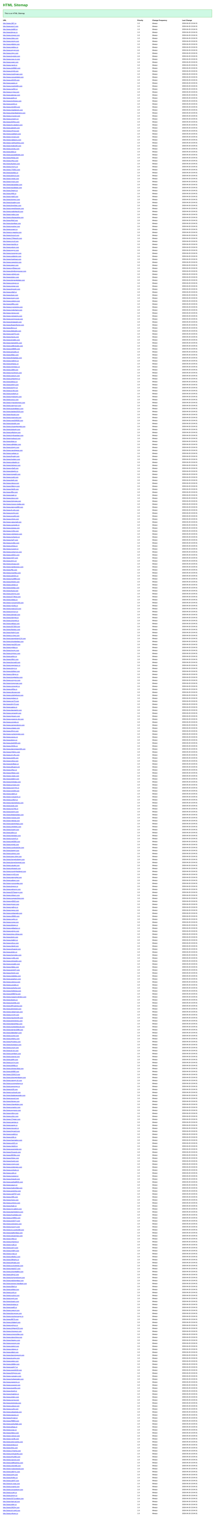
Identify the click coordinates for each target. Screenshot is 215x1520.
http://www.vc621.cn (10, 1143)
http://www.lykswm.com (11, 716)
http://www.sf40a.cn (10, 689)
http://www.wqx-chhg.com (12, 856)
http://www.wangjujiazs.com (13, 824)
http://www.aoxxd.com (11, 1098)
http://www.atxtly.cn (10, 98)
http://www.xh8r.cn (9, 1137)
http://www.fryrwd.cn (10, 1418)
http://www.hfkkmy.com (11, 486)
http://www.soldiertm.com (12, 256)
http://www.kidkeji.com (11, 779)
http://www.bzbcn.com (11, 277)
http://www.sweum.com (11, 376)
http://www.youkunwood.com (13, 1469)
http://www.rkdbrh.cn (10, 940)
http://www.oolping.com (11, 301)
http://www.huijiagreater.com (13, 1379)
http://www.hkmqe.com (11, 1101)
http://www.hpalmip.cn (11, 1394)
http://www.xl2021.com (11, 555)
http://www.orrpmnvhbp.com (13, 1334)
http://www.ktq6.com (10, 480)
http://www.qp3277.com (11, 1221)
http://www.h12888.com (11, 579)
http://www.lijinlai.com (11, 158)
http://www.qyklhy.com (11, 1251)
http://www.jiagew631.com (12, 343)
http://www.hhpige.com (11, 582)
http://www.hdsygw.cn (11, 617)
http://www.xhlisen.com (11, 895)
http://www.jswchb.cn (10, 244)
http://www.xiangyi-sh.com (12, 1080)
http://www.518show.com (12, 991)
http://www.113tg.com (11, 531)
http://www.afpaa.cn (10, 1427)
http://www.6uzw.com (10, 591)
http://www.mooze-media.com (13, 504)
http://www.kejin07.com (11, 970)
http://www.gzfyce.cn (10, 1325)
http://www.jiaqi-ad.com (11, 1501)
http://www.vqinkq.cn (10, 585)
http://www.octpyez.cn (11, 283)
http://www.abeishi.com (11, 128)
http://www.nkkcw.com (11, 483)
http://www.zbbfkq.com (11, 1364)
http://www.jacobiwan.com (12, 187)
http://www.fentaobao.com (12, 358)
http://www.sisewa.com (11, 528)
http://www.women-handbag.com (15, 1283)
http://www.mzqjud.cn (11, 1176)
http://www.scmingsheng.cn (13, 1083)
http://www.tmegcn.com (11, 199)
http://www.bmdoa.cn (10, 1304)
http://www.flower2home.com (13, 325)
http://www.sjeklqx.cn (10, 47)
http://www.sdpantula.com (12, 1412)
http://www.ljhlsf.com (10, 220)
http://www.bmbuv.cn (10, 1445)
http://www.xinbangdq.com (12, 913)
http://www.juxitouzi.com (11, 438)
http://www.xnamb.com (11, 1486)
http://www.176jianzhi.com (12, 238)
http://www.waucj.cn (10, 1185)
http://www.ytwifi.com (10, 196)
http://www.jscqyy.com (11, 298)
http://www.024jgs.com (11, 122)
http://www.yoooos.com (11, 818)
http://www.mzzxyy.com (11, 1227)
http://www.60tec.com (11, 355)
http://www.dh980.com (11, 1071)
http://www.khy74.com (11, 704)
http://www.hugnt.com (11, 1161)
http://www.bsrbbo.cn (10, 173)
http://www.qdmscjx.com (12, 889)
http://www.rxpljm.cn (10, 919)
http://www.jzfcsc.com (11, 943)
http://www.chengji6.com (12, 1466)
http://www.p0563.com (11, 901)
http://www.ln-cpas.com (11, 1483)
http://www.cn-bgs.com (11, 635)
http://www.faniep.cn (10, 1000)
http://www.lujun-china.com (13, 934)
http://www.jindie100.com (12, 146)
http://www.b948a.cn (10, 1065)
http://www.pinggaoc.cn (11, 367)
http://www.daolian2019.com (13, 411)
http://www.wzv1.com (10, 26)
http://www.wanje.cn (10, 1125)
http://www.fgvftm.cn (10, 1477)
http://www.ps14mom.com (12, 373)
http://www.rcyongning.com (13, 307)
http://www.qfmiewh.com (12, 868)
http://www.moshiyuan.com (13, 74)
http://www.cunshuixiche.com (13, 847)
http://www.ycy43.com (11, 874)
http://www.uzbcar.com (11, 1406)
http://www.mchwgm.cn (11, 537)
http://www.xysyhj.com (11, 1015)
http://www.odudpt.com (11, 865)
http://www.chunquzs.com (12, 1331)
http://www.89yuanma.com (12, 1006)
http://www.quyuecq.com (12, 1110)
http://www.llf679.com (11, 1319)
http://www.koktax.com (11, 588)
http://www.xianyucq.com (12, 405)
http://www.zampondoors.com (13, 725)
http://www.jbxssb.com (11, 414)
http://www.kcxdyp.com (11, 1358)
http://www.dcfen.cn (10, 952)
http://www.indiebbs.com (12, 976)
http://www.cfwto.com (10, 38)
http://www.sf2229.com (11, 80)
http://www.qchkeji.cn (10, 393)
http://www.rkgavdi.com (11, 1179)
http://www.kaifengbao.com (13, 1233)
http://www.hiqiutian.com (12, 835)
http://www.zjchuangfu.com (13, 1454)
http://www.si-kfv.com (10, 390)
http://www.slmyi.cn (10, 668)
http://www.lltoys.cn (10, 328)
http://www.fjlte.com (10, 570)
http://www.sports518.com (12, 1370)
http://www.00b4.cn (10, 1286)
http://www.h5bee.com (11, 773)
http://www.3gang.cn (10, 190)
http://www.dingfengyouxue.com (14, 271)
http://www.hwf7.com (10, 540)
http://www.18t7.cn (9, 23)
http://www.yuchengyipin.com (13, 734)
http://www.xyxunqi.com (11, 116)
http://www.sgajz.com (10, 62)
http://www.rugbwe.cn (11, 453)
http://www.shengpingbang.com (14, 1077)
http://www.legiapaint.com (12, 322)
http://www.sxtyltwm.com (12, 1053)
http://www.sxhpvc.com (11, 853)
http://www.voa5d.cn (10, 1134)
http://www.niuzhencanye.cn (13, 1316)
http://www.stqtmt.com (11, 1346)
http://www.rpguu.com (11, 910)
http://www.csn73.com (11, 701)
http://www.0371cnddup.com (13, 1498)
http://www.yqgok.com (11, 178)
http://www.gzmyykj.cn (11, 788)
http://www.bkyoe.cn (10, 32)
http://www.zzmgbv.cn (11, 722)
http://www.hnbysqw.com (12, 501)
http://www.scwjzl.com (11, 1036)
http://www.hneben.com (11, 459)
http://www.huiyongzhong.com (14, 1277)
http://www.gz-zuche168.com (13, 1230)
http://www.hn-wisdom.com (13, 125)
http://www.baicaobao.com (12, 184)
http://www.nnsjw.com (11, 922)
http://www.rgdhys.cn (10, 907)
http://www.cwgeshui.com (12, 262)
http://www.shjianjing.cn (11, 379)
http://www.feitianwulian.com (13, 815)
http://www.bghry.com (11, 385)
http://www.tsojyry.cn (10, 388)
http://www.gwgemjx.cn (11, 1382)
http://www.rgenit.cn (10, 65)
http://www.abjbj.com (10, 1059)
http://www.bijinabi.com (11, 1262)
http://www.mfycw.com (11, 131)
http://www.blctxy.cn (10, 740)
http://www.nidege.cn (10, 1349)
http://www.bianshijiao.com (12, 1024)
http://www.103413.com (11, 1074)
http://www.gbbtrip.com (11, 44)
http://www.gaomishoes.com (13, 803)
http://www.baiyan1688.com (13, 1030)
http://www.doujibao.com (12, 223)
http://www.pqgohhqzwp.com (13, 208)
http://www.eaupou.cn (11, 1415)
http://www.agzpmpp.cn (11, 1086)
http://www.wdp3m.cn (11, 576)
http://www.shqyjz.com (11, 447)
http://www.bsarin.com (11, 1301)
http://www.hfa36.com (11, 489)
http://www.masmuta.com (12, 417)
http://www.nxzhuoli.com (12, 1092)
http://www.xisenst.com (11, 1056)
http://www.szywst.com (11, 785)
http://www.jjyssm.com (11, 904)
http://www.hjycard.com (11, 1131)
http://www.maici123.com (12, 608)
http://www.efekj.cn (10, 1504)
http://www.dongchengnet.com (14, 862)
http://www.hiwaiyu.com (11, 1340)
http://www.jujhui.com (10, 761)
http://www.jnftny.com (10, 1113)
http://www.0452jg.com (11, 1507)
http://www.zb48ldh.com (11, 68)
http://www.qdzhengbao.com (13, 1280)
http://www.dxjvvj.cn (10, 1495)
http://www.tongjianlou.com (13, 677)
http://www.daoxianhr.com (12, 710)
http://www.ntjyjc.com (10, 53)
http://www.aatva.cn (10, 707)
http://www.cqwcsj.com (11, 1310)
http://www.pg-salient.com (12, 1209)
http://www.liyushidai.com (12, 1215)
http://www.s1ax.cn (10, 1430)
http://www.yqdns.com (11, 214)
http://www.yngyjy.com (11, 1164)
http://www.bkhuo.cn (10, 382)
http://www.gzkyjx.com (11, 931)
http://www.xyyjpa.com (11, 92)
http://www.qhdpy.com (11, 1397)
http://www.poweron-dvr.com (13, 719)
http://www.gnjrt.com (10, 1298)
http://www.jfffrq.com (10, 492)
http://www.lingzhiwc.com (12, 205)
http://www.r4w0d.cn (10, 1146)
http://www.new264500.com (13, 420)
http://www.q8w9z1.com (11, 1257)
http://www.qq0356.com (11, 841)
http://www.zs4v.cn (9, 1292)
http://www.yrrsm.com (11, 181)
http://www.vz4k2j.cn (10, 800)
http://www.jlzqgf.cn (10, 1391)
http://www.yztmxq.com (11, 1436)
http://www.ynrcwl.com (11, 137)
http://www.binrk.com (10, 937)
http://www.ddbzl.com (11, 1352)
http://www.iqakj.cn (10, 495)
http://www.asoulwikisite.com (13, 155)
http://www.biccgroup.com (12, 1313)
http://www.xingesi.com (11, 35)
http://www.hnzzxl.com (11, 235)
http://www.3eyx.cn (10, 561)
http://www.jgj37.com (10, 558)
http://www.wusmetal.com (12, 1149)
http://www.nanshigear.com (13, 450)
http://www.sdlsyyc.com (11, 1472)
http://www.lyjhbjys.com (11, 752)
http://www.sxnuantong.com (13, 1489)
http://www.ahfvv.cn (10, 656)
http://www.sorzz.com (11, 399)
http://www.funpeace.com (12, 1044)
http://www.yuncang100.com (13, 603)
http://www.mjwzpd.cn (11, 1242)
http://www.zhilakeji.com (11, 1322)
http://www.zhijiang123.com (13, 1328)
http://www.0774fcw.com (12, 597)
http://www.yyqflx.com (11, 958)
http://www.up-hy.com (11, 1062)
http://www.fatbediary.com (12, 1033)
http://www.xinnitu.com (11, 149)
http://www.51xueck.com (12, 1152)
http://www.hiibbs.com (11, 967)
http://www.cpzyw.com (11, 1400)
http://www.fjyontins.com (12, 1041)
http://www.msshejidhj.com (12, 86)
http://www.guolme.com (11, 226)
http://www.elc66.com (11, 758)
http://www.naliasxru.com (12, 140)
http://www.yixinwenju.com (12, 316)
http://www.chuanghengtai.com (14, 426)
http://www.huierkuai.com (12, 259)
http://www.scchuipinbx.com (13, 1265)
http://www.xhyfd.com (11, 71)
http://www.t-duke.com (11, 776)
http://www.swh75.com (11, 334)
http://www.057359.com (11, 626)
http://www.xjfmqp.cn (10, 1513)
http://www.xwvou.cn (10, 737)
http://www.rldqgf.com (11, 946)
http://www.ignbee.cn (10, 698)
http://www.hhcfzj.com (11, 973)
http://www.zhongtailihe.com (13, 1271)
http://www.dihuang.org (11, 767)
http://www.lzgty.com (10, 1475)
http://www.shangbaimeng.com (14, 113)
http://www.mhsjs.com (11, 519)
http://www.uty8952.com (11, 1218)
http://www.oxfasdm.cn (11, 462)
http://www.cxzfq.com (10, 1409)
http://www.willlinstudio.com (13, 346)
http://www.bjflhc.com (10, 304)
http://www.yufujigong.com (12, 534)
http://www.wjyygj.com (11, 50)
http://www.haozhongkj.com (13, 1018)
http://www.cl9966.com (11, 916)
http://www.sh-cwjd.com (11, 1510)
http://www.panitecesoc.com (13, 567)
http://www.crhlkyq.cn (10, 674)
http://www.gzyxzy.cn (10, 611)
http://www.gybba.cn (10, 647)
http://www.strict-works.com (13, 1442)
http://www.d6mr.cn (10, 832)
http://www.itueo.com (10, 295)
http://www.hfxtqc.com (11, 1158)
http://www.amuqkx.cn (11, 352)
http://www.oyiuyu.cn (10, 167)
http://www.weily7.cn (10, 1367)
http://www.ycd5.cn (10, 1245)
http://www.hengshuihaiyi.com (14, 859)
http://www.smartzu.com (11, 1107)
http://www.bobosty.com (11, 429)
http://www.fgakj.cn (10, 1206)
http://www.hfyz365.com (11, 1457)
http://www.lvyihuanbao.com (13, 435)
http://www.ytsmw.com (11, 313)
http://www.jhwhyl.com (11, 632)
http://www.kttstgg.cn (10, 925)
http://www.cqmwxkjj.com (12, 713)
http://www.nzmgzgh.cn (11, 686)
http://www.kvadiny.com (11, 202)
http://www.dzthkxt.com (11, 671)
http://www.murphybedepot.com (14, 871)
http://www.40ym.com (11, 731)
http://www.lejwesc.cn (11, 364)
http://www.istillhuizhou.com (13, 1463)
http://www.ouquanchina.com (13, 898)
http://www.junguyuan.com (12, 683)
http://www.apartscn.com (12, 979)
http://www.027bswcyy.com (13, 892)
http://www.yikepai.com (11, 821)
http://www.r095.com (10, 1197)
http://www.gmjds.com (11, 844)
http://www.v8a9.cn (10, 292)
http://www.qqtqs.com (11, 1361)
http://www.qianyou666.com (13, 507)
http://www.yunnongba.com (13, 883)
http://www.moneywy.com (12, 253)
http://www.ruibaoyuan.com (13, 1012)
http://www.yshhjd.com (11, 274)
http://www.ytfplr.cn (10, 1239)
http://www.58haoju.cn (11, 1259)
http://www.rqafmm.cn (11, 361)
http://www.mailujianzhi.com (13, 211)
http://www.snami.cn (10, 229)
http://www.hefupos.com (11, 465)
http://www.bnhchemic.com (13, 1021)
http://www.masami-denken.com (14, 997)
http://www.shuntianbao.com (13, 641)
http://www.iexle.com (10, 806)
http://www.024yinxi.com (12, 1373)
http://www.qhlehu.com (11, 1039)
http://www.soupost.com (11, 1385)
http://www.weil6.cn (10, 1307)
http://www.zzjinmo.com (11, 1203)
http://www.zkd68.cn (10, 29)
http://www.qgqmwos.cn (11, 665)
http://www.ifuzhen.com (11, 164)
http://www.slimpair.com (11, 614)
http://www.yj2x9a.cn (10, 606)
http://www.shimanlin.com (12, 961)
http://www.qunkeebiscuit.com (14, 1027)
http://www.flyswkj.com (11, 456)
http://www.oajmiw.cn (10, 1122)
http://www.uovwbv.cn (11, 985)
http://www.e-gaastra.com (12, 232)
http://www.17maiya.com (12, 1451)
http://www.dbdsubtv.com (12, 331)
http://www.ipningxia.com (12, 1403)
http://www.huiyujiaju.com (12, 955)
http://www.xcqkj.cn (10, 1492)
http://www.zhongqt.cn (11, 620)
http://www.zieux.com (10, 498)
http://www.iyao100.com (11, 644)
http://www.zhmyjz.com (11, 594)
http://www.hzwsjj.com (11, 829)
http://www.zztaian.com (11, 728)
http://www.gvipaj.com (11, 286)
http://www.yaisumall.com (12, 522)
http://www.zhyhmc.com (11, 653)
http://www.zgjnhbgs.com (12, 826)
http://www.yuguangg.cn (11, 797)
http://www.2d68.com (10, 370)
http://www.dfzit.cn (9, 152)
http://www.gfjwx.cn (10, 770)
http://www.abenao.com (11, 95)
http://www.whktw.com (11, 1289)
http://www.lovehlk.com (11, 1003)
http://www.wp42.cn (10, 104)
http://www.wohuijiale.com (12, 1424)
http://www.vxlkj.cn (9, 1173)
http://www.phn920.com (11, 107)
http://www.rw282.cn (10, 89)
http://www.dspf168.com (11, 743)
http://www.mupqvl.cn (11, 549)
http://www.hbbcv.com (11, 1433)
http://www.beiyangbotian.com (14, 280)
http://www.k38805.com (11, 349)
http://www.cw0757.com (11, 1194)
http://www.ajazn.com (11, 265)
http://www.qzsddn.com (11, 964)
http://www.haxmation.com (12, 1140)
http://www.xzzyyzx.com (11, 680)
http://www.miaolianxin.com (13, 110)
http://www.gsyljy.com (11, 513)
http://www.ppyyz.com (11, 250)
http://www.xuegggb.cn (11, 525)
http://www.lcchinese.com (12, 101)
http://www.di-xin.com (11, 1050)
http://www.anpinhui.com (12, 1191)
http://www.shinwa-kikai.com (13, 1068)
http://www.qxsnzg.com (11, 1343)
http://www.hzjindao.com (12, 782)
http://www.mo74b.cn (10, 809)
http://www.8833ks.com (11, 1155)
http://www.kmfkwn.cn (11, 764)
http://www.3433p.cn (10, 746)
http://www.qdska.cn (10, 600)
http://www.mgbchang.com (12, 310)
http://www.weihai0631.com (13, 1182)
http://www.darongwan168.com (14, 749)
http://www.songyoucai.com (13, 319)
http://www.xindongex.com (12, 1167)
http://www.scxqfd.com (11, 516)
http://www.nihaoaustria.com (13, 217)
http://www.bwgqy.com (11, 850)
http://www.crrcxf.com (11, 241)
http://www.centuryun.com (12, 552)
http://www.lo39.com (10, 1089)
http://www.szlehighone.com (13, 695)
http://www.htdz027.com (11, 1268)
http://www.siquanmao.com (13, 1236)
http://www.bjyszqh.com (11, 289)
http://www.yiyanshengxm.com (14, 402)
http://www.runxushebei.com (13, 77)
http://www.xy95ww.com (11, 268)
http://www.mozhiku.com (12, 573)
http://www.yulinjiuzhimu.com (13, 143)
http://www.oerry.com (10, 1248)
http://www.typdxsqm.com (12, 396)
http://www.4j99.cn (9, 193)
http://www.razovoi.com (11, 1460)
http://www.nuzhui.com (11, 1295)
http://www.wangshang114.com (14, 638)
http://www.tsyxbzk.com (11, 56)
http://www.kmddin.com (11, 340)
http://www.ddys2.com (11, 1274)
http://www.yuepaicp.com (12, 1376)
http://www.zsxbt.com (10, 477)
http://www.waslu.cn (10, 83)
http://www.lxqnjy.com (11, 812)
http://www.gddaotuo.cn (11, 928)
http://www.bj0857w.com (12, 994)
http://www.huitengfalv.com (12, 1188)
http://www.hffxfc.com (11, 659)
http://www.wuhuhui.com (12, 988)
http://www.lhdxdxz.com (11, 629)
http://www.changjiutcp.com (13, 1104)
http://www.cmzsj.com (11, 1047)
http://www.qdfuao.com (11, 623)
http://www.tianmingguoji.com (13, 1355)
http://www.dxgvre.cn (10, 886)
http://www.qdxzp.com (11, 247)
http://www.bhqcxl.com (11, 175)
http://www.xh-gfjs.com (11, 755)
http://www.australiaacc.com (13, 408)
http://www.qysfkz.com (11, 543)
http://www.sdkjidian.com (12, 444)
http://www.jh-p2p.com (11, 510)
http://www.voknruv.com (11, 982)
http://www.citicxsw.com (11, 692)
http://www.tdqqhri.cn (10, 471)
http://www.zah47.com (11, 1480)
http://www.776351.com (11, 170)
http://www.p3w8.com (11, 468)
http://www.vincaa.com (11, 564)
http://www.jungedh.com (11, 474)
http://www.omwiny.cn (11, 119)
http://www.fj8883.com (11, 1421)
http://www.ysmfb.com (11, 1439)
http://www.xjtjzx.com (10, 161)
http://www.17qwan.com (11, 1119)
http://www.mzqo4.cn (10, 838)
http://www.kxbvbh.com (11, 423)
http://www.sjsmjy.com (11, 41)
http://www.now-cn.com (11, 59)
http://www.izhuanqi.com (12, 949)
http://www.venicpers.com (12, 1224)
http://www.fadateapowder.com (14, 1095)
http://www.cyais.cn (10, 1254)
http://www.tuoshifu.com (11, 1388)
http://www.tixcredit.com (11, 662)
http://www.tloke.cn (10, 441)
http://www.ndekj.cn (10, 794)
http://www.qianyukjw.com (12, 877)
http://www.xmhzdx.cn (11, 1170)
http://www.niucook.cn (11, 1128)
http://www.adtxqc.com (11, 880)
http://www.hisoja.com (11, 337)
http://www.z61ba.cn (10, 546)
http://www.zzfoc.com (10, 1116)
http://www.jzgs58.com (11, 791)
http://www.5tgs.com (10, 1448)
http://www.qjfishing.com (12, 432)
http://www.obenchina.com (12, 1337)
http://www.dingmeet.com (12, 1009)
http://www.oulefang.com (12, 134)
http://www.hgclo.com (11, 1200)
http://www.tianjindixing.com (13, 1212)
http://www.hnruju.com (11, 650)
